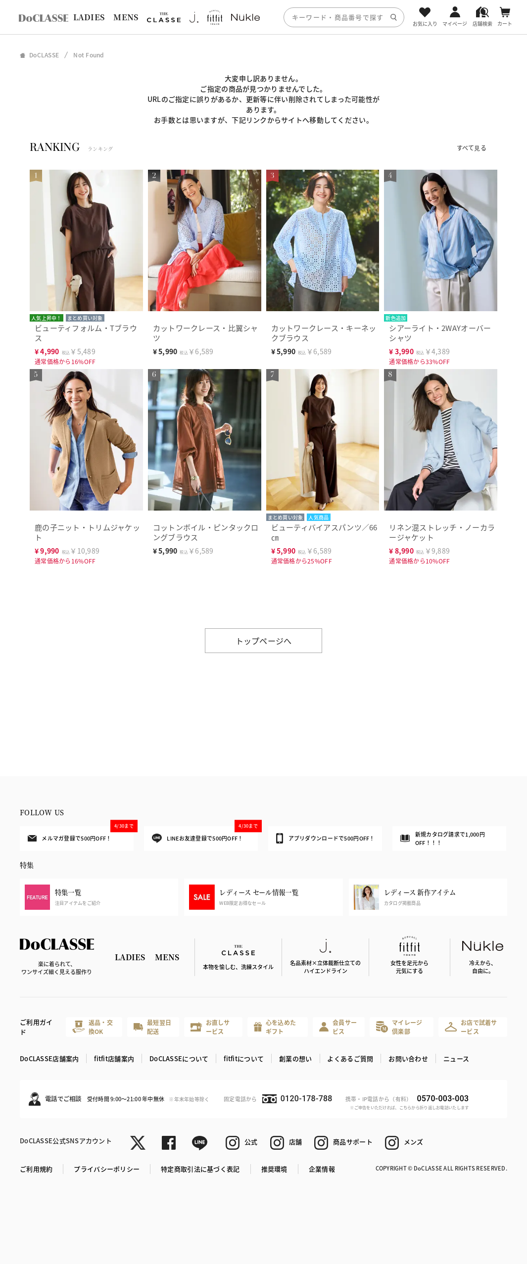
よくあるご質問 (350, 1058)
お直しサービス (210, 1026)
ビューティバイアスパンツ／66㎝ (324, 532)
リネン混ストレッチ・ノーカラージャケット (442, 532)
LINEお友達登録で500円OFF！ (205, 834)
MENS (125, 17)
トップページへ (264, 641)
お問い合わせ (408, 1058)
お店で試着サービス (471, 1026)
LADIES (89, 17)
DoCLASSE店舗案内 (49, 1058)
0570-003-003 (443, 1098)
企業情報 (322, 1168)
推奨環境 (274, 1168)
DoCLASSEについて (178, 1058)
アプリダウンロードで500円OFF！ (325, 838)
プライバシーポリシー (107, 1168)
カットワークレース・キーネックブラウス (324, 333)
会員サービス (338, 1026)
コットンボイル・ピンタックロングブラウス (206, 532)
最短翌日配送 (153, 1026)
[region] (263, 17)
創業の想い (295, 1058)
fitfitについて (244, 1058)
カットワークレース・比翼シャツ (205, 333)
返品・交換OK (92, 1026)
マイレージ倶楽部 (399, 1026)
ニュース (456, 1058)
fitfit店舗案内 (114, 1058)
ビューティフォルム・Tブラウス (86, 333)
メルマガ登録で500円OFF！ (81, 834)
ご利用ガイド (36, 1026)
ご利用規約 (36, 1168)
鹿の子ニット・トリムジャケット (87, 532)
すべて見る (471, 147)
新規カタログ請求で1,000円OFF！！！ (442, 838)
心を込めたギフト (275, 1026)
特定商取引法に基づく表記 (200, 1168)
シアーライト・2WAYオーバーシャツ (440, 333)
